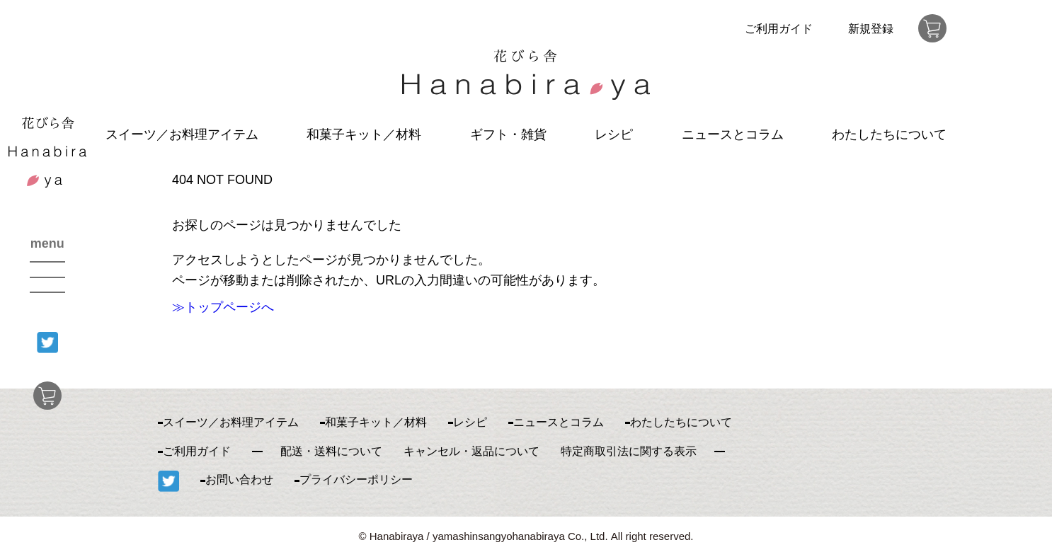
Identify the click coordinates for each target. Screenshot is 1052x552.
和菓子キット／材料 (364, 134)
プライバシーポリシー (356, 479)
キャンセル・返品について (471, 451)
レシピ (614, 134)
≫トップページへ (223, 307)
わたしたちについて (889, 134)
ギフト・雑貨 (508, 134)
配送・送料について (331, 451)
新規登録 (870, 29)
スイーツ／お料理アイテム (181, 134)
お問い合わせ (239, 479)
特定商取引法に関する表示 (629, 451)
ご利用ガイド (779, 29)
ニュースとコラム (733, 134)
